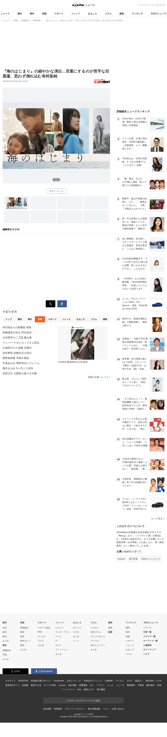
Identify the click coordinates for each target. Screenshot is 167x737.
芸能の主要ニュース (99, 400)
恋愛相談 (83, 685)
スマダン (95, 627)
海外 (32, 13)
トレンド (75, 13)
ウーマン (101, 685)
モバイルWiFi (50, 685)
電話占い (139, 680)
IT (56, 641)
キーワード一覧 (150, 641)
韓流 (22, 645)
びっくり (77, 627)
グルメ (58, 645)
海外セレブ (25, 641)
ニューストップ (146, 5)
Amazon (121, 559)
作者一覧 (147, 632)
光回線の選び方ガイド (41, 680)
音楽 (22, 636)
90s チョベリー (98, 645)
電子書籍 (101, 689)
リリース (147, 627)
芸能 (44, 13)
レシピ (110, 685)
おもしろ (92, 13)
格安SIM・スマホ (154, 680)
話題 (110, 632)
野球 (40, 632)
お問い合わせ (117, 709)
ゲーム (58, 636)
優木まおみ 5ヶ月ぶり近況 (18, 390)
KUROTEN (23, 680)
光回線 (25, 685)
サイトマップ (149, 649)
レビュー (59, 627)
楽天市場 (133, 559)
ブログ (129, 680)
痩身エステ (89, 689)
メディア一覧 (149, 636)
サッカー (42, 636)
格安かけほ (36, 685)
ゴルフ (41, 641)
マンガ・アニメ (62, 632)
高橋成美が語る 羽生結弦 (17, 355)
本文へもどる (56, 191)
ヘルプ (146, 654)
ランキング (137, 13)
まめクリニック (74, 680)
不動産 (141, 685)
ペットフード (68, 689)
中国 (5, 654)
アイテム (119, 680)
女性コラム (96, 632)
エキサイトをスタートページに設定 (83, 700)
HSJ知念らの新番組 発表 (17, 350)
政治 (5, 636)
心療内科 (109, 680)
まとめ (6, 641)
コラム (108, 13)
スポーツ (58, 13)
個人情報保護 (94, 709)
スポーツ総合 (44, 627)
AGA (79, 689)
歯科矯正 (150, 685)
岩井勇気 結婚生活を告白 (17, 375)
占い (92, 685)
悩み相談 (72, 685)
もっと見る (157, 518)
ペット (76, 641)
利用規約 (58, 709)
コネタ (76, 632)
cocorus (62, 685)
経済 (5, 632)
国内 (19, 13)
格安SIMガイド (13, 685)
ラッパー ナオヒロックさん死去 (21, 365)
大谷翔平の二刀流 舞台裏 (17, 360)
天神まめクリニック (93, 680)
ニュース (5, 13)
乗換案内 (131, 685)
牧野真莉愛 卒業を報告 (16, 380)
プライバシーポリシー (75, 709)
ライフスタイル (98, 636)
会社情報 (47, 709)
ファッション (61, 649)
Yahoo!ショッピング (150, 559)
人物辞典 (147, 645)
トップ (8, 342)
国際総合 (7, 650)
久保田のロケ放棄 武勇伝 (17, 370)
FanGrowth (59, 680)
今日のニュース (158, 13)
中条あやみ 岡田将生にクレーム (21, 385)
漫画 (121, 13)
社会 (5, 627)
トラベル (95, 641)
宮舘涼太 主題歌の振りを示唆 (20, 396)
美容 (159, 685)
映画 (22, 632)
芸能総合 (24, 627)
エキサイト (160, 5)
